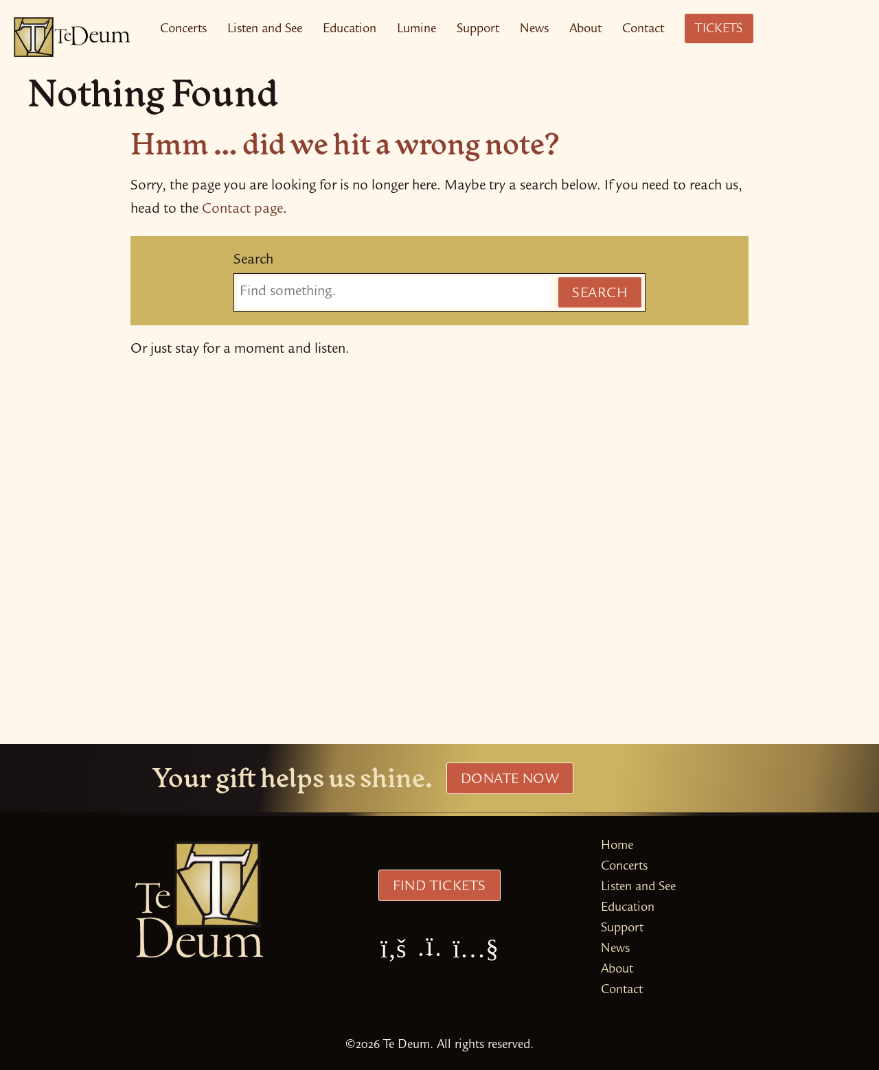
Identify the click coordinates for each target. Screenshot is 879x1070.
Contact (643, 29)
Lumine (416, 29)
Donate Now (510, 780)
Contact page (242, 210)
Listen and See (264, 29)
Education (349, 29)
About (585, 29)
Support (478, 29)
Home (617, 846)
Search (253, 260)
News (534, 29)
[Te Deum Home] (72, 37)
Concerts (183, 29)
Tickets (719, 29)
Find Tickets (439, 887)
